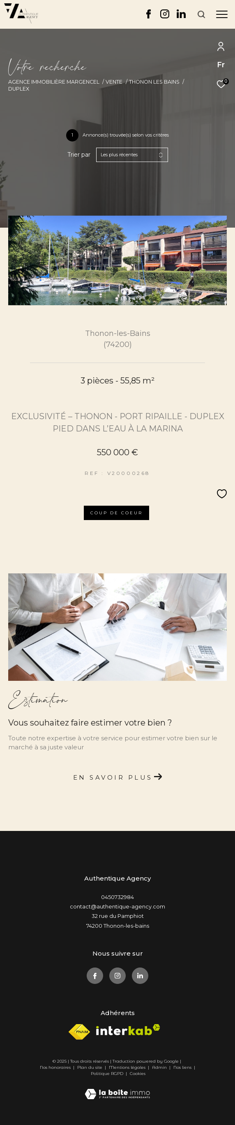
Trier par (78, 154)
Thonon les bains (154, 82)
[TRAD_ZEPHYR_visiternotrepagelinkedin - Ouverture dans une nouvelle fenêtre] (181, 16)
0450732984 (117, 897)
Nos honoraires (55, 1067)
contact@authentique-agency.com (117, 906)
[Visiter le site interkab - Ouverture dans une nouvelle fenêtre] (128, 1029)
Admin (160, 1067)
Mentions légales (128, 1067)
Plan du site (90, 1067)
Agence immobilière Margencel (53, 82)
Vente (114, 82)
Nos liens (183, 1067)
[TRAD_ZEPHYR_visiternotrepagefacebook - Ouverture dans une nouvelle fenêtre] (148, 16)
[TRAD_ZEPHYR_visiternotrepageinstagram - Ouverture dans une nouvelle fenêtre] (164, 16)
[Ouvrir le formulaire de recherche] (201, 14)
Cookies (137, 1073)
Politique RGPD (107, 1073)
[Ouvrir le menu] (222, 14)
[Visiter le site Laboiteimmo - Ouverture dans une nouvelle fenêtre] (117, 1088)
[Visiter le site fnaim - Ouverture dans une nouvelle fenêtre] (79, 1032)
